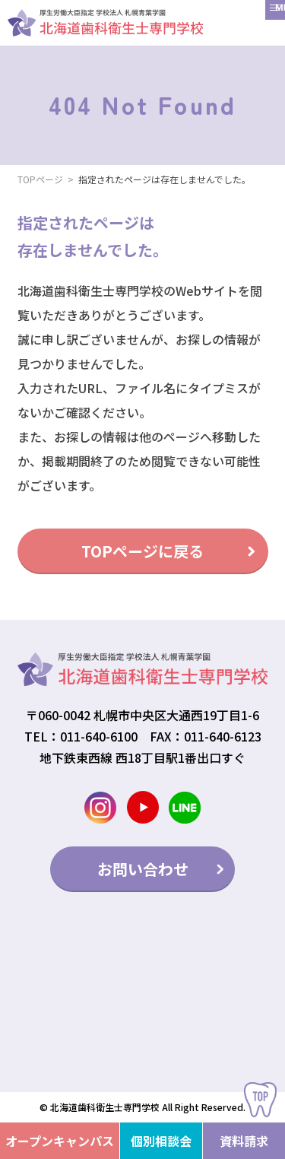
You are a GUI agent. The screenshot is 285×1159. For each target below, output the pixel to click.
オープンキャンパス (59, 1141)
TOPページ (40, 179)
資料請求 (244, 1141)
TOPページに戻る (142, 551)
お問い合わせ (142, 869)
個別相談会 (161, 1141)
